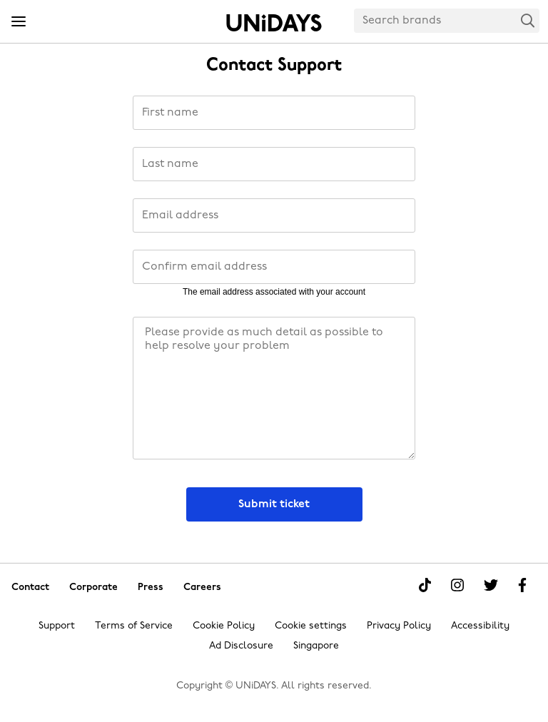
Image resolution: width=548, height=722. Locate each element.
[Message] (274, 388)
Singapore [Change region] (316, 646)
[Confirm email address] (274, 267)
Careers (202, 586)
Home (274, 23)
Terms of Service (134, 626)
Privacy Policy (399, 626)
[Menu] (18, 22)
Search (528, 20)
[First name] (274, 113)
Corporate (93, 586)
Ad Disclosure (241, 646)
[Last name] (274, 164)
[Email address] (274, 215)
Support (57, 626)
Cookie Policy (224, 626)
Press (150, 586)
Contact (30, 586)
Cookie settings (311, 626)
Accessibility (480, 626)
